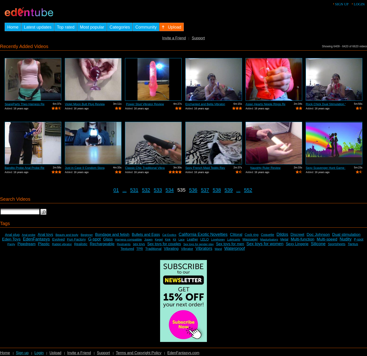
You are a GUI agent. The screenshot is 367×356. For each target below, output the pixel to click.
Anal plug (12, 235)
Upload (55, 353)
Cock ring (251, 235)
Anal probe (28, 235)
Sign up (342, 4)
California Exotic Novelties (203, 234)
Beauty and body (66, 235)
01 (116, 190)
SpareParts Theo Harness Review (24, 104)
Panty (11, 244)
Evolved (58, 239)
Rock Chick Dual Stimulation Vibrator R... (325, 104)
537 (205, 190)
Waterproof (234, 248)
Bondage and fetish (112, 234)
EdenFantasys (36, 239)
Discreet (297, 235)
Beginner (87, 235)
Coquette (267, 235)
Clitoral (236, 234)
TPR (139, 249)
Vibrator (187, 249)
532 (146, 190)
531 (134, 190)
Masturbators (269, 239)
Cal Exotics (169, 235)
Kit (174, 239)
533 (158, 190)
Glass (108, 239)
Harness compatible (128, 239)
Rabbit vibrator (62, 244)
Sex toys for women (264, 243)
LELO (204, 239)
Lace (181, 239)
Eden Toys (11, 239)
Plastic (44, 244)
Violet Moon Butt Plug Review (85, 104)
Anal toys (45, 235)
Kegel (159, 239)
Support (198, 38)
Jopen (148, 239)
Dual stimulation (346, 234)
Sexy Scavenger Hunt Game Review (325, 168)
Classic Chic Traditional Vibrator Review (145, 168)
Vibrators (203, 248)
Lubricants (233, 239)
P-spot (358, 239)
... (124, 190)
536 (193, 190)
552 (248, 190)
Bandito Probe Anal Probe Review (24, 168)
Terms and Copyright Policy (138, 353)
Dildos (282, 234)
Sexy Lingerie (297, 244)
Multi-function (302, 239)
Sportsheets (336, 244)
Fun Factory (76, 239)
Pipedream (27, 244)
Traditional (153, 249)
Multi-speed (327, 239)
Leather (192, 239)
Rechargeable (102, 244)
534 (169, 190)
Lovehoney (218, 239)
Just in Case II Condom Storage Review (85, 168)
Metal (284, 239)
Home (5, 353)
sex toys (139, 244)
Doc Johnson (318, 234)
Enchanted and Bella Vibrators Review (205, 104)
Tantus (353, 244)
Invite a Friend (174, 38)
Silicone (318, 243)
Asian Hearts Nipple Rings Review (265, 104)
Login (359, 4)
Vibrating (171, 249)
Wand (218, 249)
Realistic (81, 244)
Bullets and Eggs (146, 235)
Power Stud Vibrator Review (145, 104)
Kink (167, 239)
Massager (250, 239)
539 (228, 190)
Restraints (124, 244)
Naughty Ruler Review (265, 168)
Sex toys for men (230, 244)
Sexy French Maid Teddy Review (205, 168)
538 (217, 190)
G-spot (94, 239)
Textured (127, 249)
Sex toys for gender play (198, 244)
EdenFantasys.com (183, 353)
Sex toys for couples (164, 244)
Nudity (346, 239)
